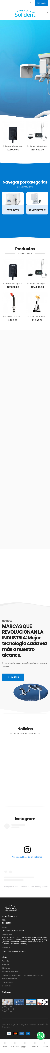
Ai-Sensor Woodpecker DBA (15, 146)
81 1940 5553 (7, 923)
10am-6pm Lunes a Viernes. (14, 951)
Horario (6, 948)
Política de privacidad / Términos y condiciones (22, 975)
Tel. (4, 920)
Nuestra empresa (9, 979)
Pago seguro (7, 982)
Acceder (6, 961)
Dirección (7, 934)
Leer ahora (13, 677)
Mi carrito (41, 3)
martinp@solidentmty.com (13, 930)
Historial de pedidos (10, 972)
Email (4, 927)
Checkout (6, 968)
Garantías (6, 986)
